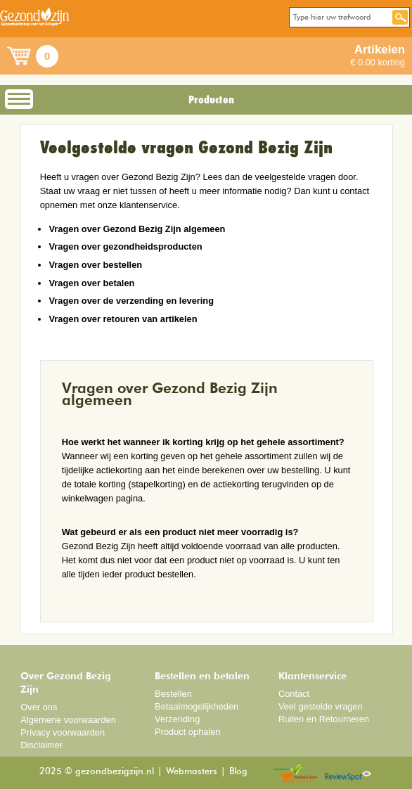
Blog (238, 771)
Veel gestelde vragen (320, 706)
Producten (211, 100)
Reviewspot (348, 774)
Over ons (38, 707)
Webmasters (191, 771)
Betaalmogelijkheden (196, 706)
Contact (293, 693)
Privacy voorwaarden (62, 732)
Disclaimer (41, 745)
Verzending (177, 719)
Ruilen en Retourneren (323, 719)
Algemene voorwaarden (68, 719)
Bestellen (173, 693)
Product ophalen (187, 731)
